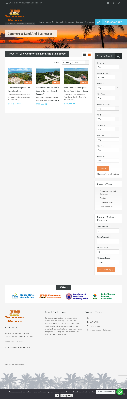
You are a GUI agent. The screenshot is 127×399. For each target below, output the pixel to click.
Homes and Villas (106, 202)
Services (79, 22)
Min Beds (100, 115)
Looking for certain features (108, 174)
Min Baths (101, 125)
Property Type (102, 73)
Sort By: (57, 62)
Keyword (100, 63)
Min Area (100, 136)
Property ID (101, 156)
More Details (13, 100)
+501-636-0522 (113, 22)
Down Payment (103, 237)
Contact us (89, 22)
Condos (103, 198)
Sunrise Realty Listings (65, 22)
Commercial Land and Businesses (99, 330)
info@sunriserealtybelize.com (30, 3)
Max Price (101, 94)
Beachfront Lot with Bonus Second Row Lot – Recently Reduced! (47, 91)
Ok (57, 395)
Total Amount (102, 226)
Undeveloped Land (106, 206)
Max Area (100, 146)
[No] (124, 394)
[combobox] (75, 62)
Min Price (100, 84)
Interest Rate (102, 247)
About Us (50, 22)
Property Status (103, 104)
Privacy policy (66, 395)
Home (41, 22)
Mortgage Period (103, 258)
